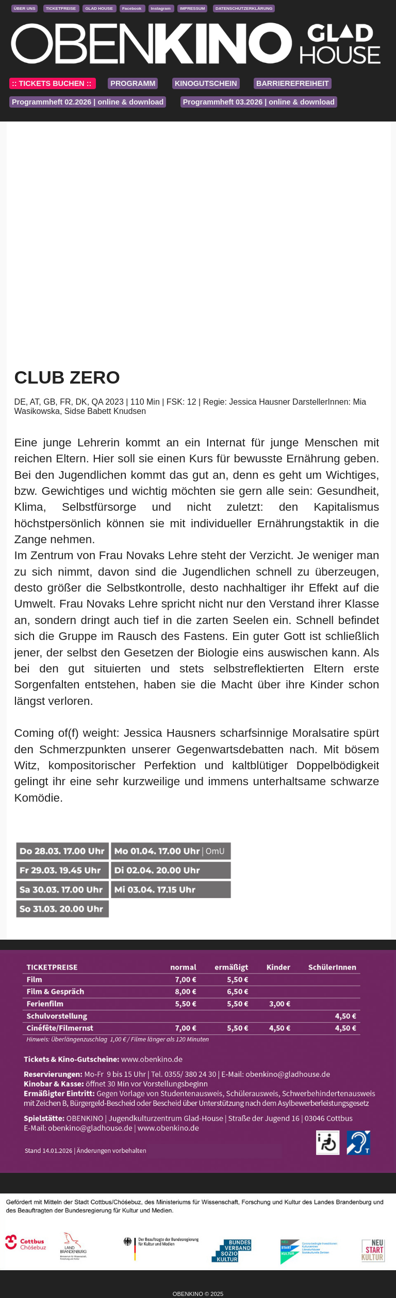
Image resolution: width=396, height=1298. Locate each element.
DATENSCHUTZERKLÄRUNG (244, 8)
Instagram (161, 8)
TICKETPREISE (61, 8)
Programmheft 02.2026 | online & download (87, 102)
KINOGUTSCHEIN (206, 83)
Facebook (132, 8)
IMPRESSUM (192, 8)
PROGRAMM (132, 83)
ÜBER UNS (25, 8)
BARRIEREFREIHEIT (292, 83)
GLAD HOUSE (99, 8)
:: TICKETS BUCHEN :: (52, 83)
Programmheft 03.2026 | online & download (259, 102)
